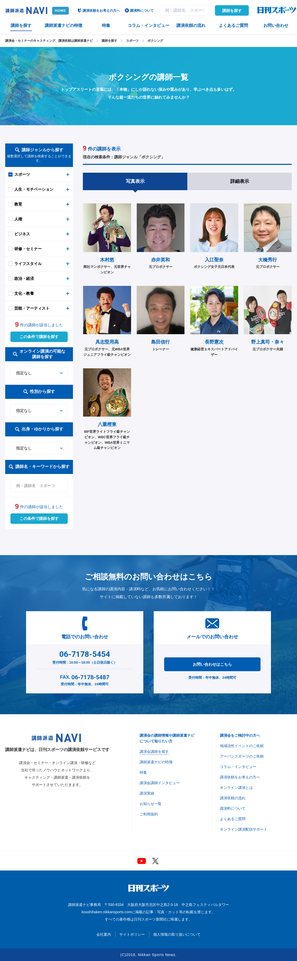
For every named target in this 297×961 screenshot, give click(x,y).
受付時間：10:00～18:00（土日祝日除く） (84, 656)
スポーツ (132, 41)
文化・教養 (24, 293)
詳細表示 (239, 181)
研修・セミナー (28, 249)
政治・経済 (24, 278)
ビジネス (22, 234)
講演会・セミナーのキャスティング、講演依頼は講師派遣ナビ (49, 41)
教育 (18, 204)
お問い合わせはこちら (212, 664)
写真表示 (135, 181)
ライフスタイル (28, 263)
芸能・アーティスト (31, 308)
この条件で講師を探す (39, 336)
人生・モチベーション (33, 189)
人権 (18, 219)
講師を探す (232, 10)
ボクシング (155, 41)
